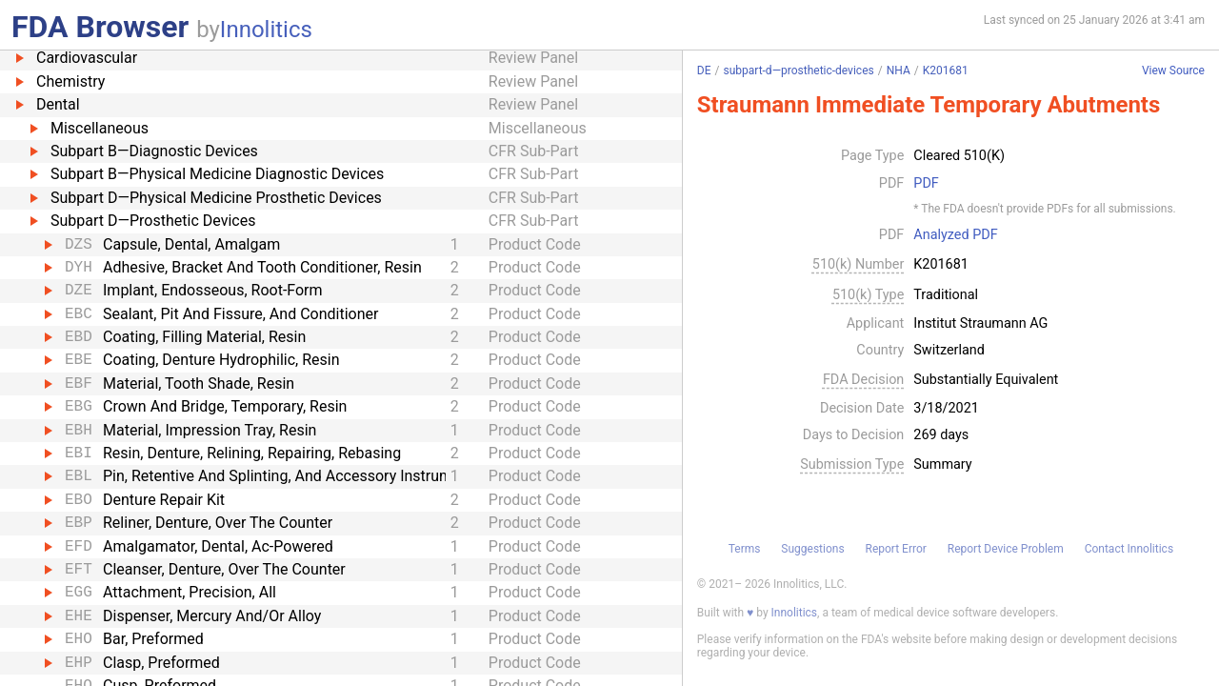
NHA (898, 70)
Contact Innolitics (1129, 548)
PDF (925, 184)
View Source (1173, 71)
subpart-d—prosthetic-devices (798, 70)
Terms (745, 548)
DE (704, 70)
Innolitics (266, 29)
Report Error (895, 548)
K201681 (946, 70)
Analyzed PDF (955, 235)
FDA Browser (100, 27)
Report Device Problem (1006, 548)
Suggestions (812, 548)
